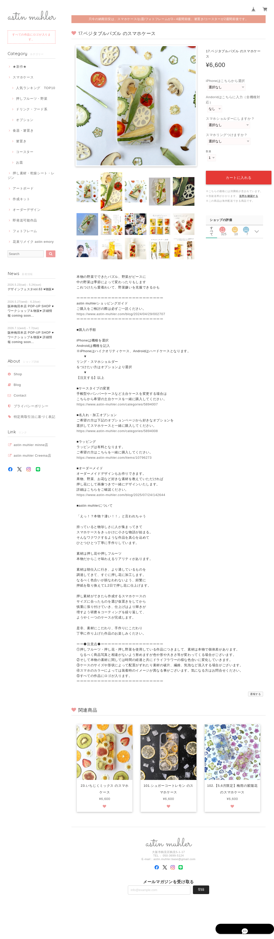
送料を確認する (248, 190)
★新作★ (20, 67)
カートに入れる (236, 172)
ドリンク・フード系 (31, 109)
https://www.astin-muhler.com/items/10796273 (114, 457)
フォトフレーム (25, 231)
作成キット (21, 199)
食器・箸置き (23, 130)
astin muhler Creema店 (32, 455)
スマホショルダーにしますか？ (230, 119)
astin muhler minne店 (31, 445)
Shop (18, 374)
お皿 (19, 162)
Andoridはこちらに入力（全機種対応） (233, 99)
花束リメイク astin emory (33, 242)
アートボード (23, 188)
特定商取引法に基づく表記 (34, 417)
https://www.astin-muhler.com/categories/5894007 (117, 404)
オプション (24, 120)
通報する (255, 694)
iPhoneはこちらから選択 (225, 81)
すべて (211, 222)
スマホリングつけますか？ (227, 135)
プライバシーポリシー (31, 406)
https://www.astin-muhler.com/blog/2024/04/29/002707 (121, 314)
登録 (201, 890)
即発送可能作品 (25, 220)
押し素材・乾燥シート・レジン (31, 175)
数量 (208, 151)
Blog (17, 385)
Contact (20, 395)
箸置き (21, 141)
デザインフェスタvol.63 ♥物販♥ (31, 289)
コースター (24, 152)
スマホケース (23, 77)
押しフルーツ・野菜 (31, 98)
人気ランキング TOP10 (35, 88)
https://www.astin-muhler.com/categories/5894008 (117, 431)
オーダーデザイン (26, 210)
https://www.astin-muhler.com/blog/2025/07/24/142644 (121, 495)
